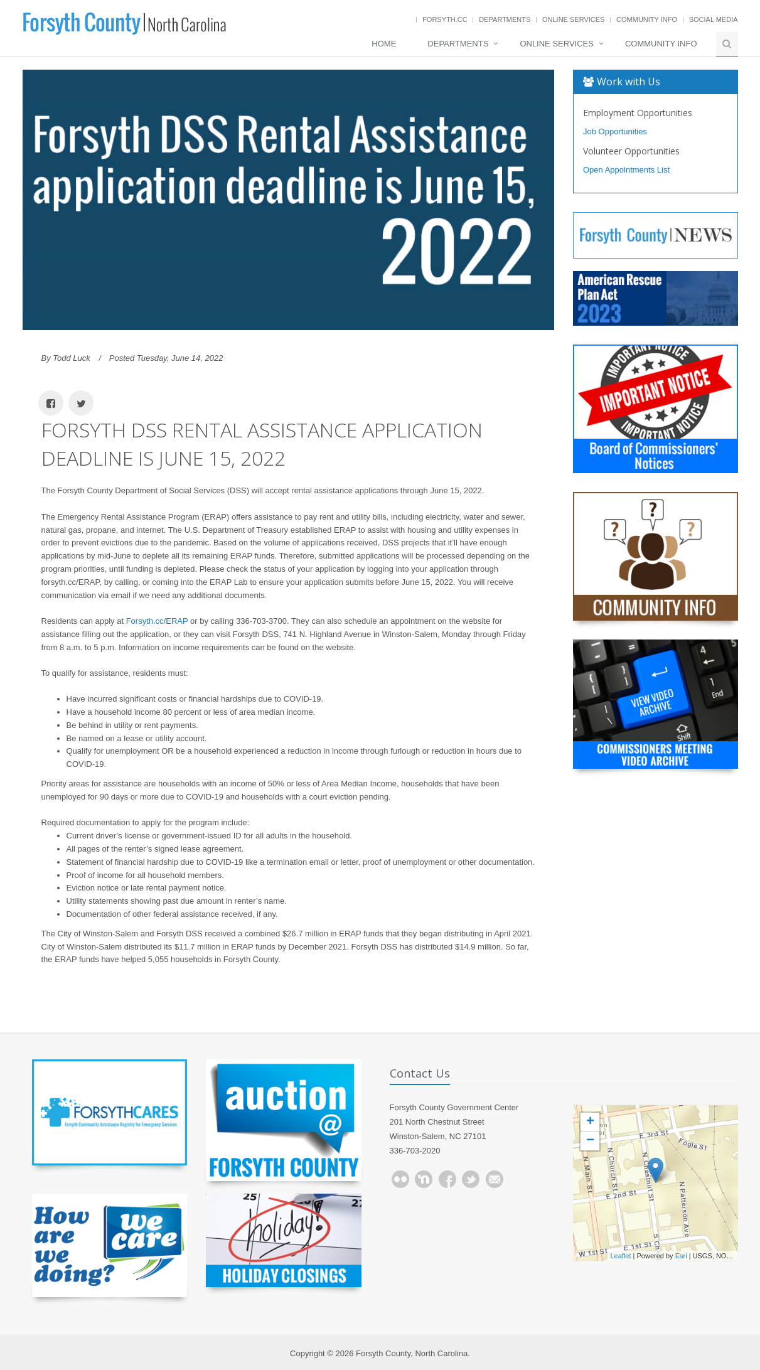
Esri (681, 1256)
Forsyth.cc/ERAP (157, 621)
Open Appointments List (626, 169)
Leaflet (621, 1256)
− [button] (590, 1141)
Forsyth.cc (445, 19)
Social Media (713, 19)
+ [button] (590, 1122)
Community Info (646, 19)
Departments (504, 19)
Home (384, 43)
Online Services (573, 19)
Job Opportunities (615, 131)
